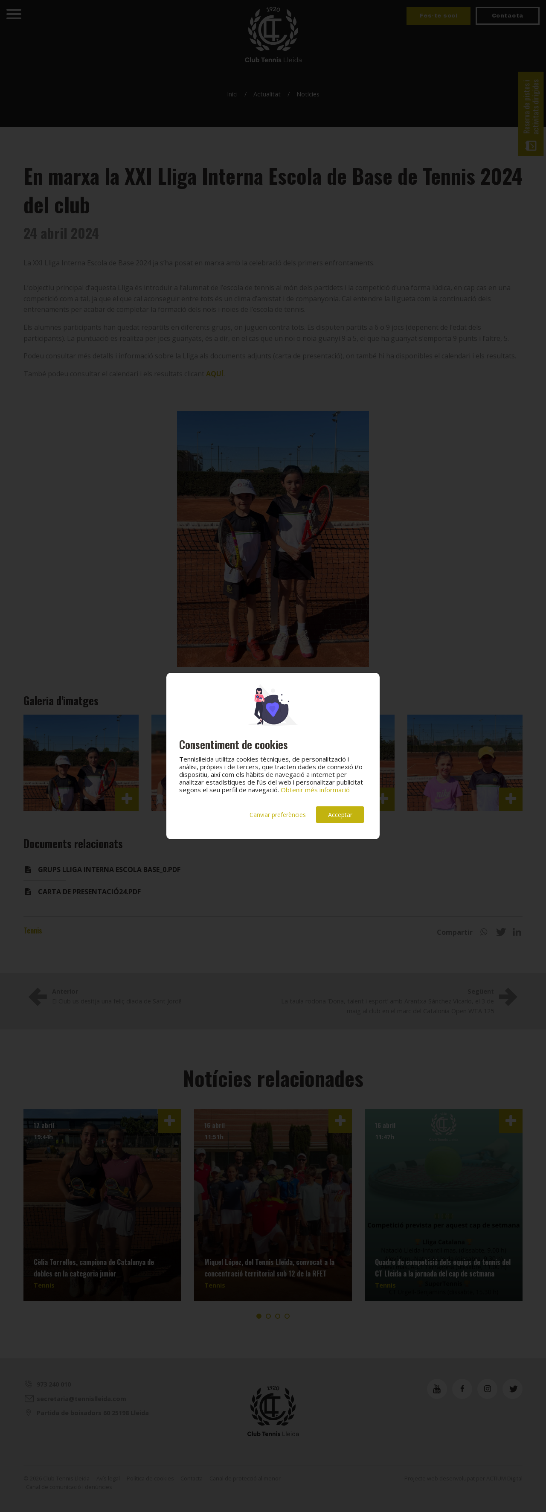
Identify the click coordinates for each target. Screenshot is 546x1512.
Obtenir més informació (315, 789)
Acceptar (340, 815)
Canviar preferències (278, 815)
